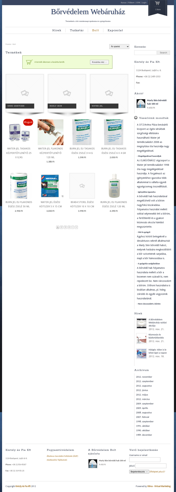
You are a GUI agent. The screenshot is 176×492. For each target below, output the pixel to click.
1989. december (144, 434)
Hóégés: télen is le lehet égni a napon (158, 351)
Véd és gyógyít (144, 232)
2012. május (142, 394)
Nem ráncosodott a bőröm (149, 304)
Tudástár (77, 30)
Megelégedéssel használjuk (149, 156)
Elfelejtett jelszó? (157, 472)
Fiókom (131, 2)
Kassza (123, 2)
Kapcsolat (115, 30)
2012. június (142, 390)
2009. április (142, 408)
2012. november (144, 376)
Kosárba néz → (99, 62)
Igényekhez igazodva (146, 192)
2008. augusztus (144, 412)
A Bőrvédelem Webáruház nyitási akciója (158, 322)
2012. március (143, 399)
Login (144, 2)
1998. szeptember (145, 421)
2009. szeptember (145, 403)
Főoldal (8, 44)
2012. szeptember (145, 381)
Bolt (95, 30)
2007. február (142, 417)
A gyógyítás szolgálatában (149, 263)
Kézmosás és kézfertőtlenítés (156, 336)
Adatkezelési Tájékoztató (57, 460)
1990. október (143, 430)
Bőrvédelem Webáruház (88, 12)
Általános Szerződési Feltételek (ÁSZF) (62, 456)
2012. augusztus (144, 385)
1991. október (143, 426)
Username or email (138, 455)
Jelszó (132, 466)
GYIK (138, 2)
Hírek (56, 30)
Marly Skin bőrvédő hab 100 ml (151, 102)
